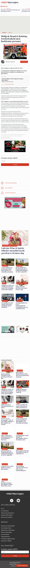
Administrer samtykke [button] (6, 517)
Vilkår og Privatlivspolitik (7, 513)
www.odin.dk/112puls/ (9, 84)
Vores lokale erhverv (6, 528)
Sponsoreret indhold (6, 540)
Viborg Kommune (5, 536)
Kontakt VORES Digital (6, 515)
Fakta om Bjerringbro (6, 532)
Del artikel (24, 61)
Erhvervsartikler (5, 534)
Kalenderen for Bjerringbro (8, 530)
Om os (2, 508)
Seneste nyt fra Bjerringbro (8, 525)
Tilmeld (15, 164)
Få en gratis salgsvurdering (8, 538)
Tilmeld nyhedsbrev (22, 565)
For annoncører (5, 510)
